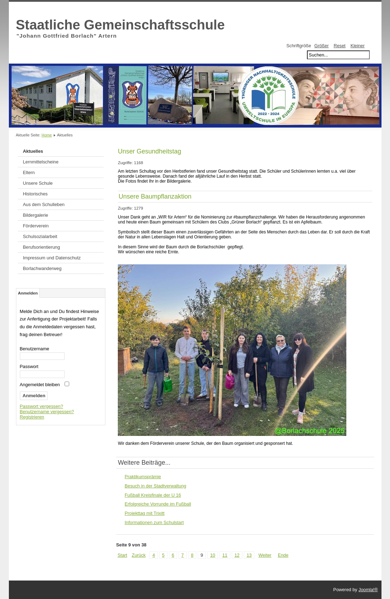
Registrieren (32, 417)
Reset (339, 45)
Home (47, 135)
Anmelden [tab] (28, 293)
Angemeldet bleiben (40, 384)
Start (122, 555)
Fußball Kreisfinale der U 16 (153, 495)
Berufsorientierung (41, 247)
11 (224, 555)
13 (249, 555)
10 (212, 555)
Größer (321, 45)
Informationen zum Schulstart (154, 522)
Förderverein (36, 225)
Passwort (29, 366)
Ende (283, 555)
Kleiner (358, 45)
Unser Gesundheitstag (149, 151)
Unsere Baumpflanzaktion (155, 196)
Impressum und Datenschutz (52, 257)
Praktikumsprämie (143, 476)
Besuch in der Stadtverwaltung (155, 486)
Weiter (264, 555)
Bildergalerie (35, 215)
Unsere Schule (38, 183)
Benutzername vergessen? (47, 411)
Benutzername (34, 348)
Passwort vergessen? (41, 406)
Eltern (29, 172)
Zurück (138, 555)
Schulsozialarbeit (40, 236)
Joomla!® (368, 589)
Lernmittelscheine (41, 161)
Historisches (35, 193)
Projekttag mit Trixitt (144, 513)
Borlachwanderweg (42, 268)
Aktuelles (33, 151)
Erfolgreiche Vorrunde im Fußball (158, 504)
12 (237, 555)
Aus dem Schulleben (44, 204)
